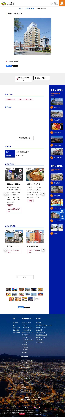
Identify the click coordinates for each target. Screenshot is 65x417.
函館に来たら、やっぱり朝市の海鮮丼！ (58, 132)
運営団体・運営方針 (26, 400)
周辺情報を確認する (25, 138)
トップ (20, 8)
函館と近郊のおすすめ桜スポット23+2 (58, 120)
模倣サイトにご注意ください (32, 397)
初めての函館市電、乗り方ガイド (58, 158)
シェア (9, 65)
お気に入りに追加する (22, 79)
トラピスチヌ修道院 (58, 221)
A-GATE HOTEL (32, 246)
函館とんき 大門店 (33, 184)
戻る (21, 277)
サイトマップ (37, 400)
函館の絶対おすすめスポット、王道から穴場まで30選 (58, 145)
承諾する (22, 413)
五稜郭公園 (57, 183)
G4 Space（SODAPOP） (15, 184)
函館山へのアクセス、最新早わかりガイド (58, 107)
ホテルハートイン (13, 246)
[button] (5, 193)
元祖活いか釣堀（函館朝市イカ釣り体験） (58, 208)
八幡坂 (56, 233)
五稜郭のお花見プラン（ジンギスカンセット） (58, 195)
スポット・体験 (29, 8)
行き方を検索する (41, 78)
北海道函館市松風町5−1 (13, 61)
